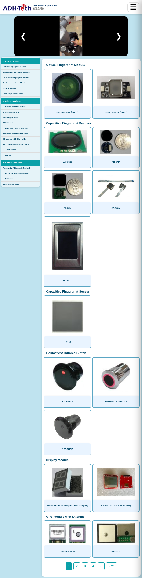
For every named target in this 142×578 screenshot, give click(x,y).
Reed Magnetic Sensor (13, 94)
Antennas (7, 155)
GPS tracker (8, 179)
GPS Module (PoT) (11, 112)
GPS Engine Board (11, 117)
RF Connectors (9, 150)
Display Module (9, 88)
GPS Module (8, 123)
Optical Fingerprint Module (14, 67)
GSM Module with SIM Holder (16, 128)
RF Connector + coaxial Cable (16, 144)
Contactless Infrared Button (15, 83)
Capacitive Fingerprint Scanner (16, 72)
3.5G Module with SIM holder (15, 134)
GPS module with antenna (14, 107)
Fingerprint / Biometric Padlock (16, 168)
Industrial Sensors (11, 184)
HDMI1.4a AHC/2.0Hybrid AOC (16, 173)
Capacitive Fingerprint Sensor (16, 77)
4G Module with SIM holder (14, 139)
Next (111, 566)
